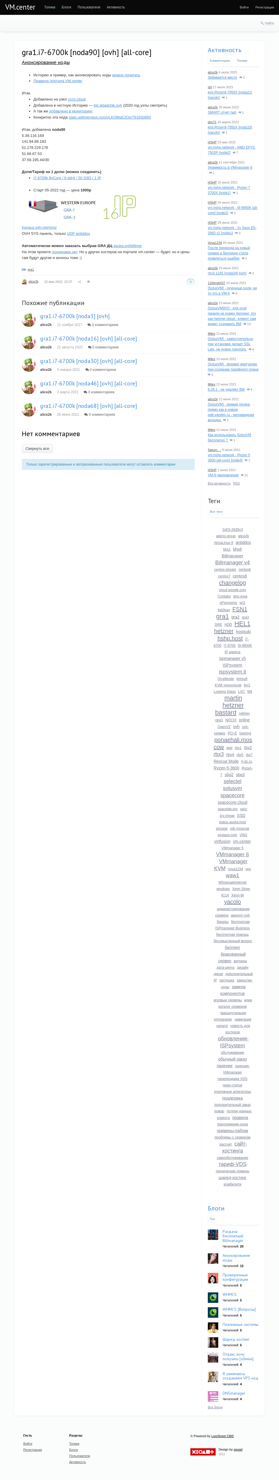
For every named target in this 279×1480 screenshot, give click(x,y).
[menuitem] (49, 7)
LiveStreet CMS (222, 1436)
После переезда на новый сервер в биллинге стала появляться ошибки (229, 253)
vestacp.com (227, 835)
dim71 (212, 122)
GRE (218, 625)
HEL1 (243, 623)
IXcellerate (226, 679)
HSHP (212, 142)
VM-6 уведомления (223, 475)
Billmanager (232, 556)
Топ (212, 1219)
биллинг (232, 947)
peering (245, 733)
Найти (269, 23)
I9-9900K (245, 646)
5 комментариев (103, 347)
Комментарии (220, 60)
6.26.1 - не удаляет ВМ (226, 389)
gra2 (235, 617)
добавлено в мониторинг (70, 111)
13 (247, 324)
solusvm (232, 788)
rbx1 (238, 748)
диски (218, 974)
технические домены (232, 1171)
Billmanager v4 (232, 562)
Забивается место (222, 77)
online (244, 720)
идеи (248, 1000)
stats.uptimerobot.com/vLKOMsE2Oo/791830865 (110, 117)
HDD (228, 625)
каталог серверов (232, 1007)
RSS (236, 483)
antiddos (243, 542)
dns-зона (240, 596)
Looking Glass (225, 692)
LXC (241, 692)
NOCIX (231, 720)
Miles (211, 333)
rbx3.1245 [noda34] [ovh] (227, 273)
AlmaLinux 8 (223, 543)
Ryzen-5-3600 (226, 768)
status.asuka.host (232, 822)
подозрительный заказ (232, 1105)
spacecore (232, 795)
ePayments (228, 603)
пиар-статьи (232, 1085)
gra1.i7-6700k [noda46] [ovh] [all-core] (88, 383)
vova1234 (235, 869)
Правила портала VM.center (57, 81)
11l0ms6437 (216, 283)
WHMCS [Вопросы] (239, 1309)
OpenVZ (224, 727)
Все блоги (215, 1407)
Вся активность (219, 483)
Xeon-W (237, 895)
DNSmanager (234, 1393)
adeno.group (225, 536)
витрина (240, 961)
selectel (232, 781)
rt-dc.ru (246, 762)
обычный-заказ (232, 1059)
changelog (232, 582)
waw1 (232, 875)
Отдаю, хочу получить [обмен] (238, 1356)
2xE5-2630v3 (232, 530)
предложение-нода (232, 1124)
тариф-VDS (232, 1164)
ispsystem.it (232, 672)
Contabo (224, 596)
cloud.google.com (232, 590)
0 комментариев (102, 325)
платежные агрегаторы (232, 1092)
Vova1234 (215, 242)
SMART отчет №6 (222, 112)
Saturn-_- (214, 450)
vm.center (242, 841)
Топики (242, 60)
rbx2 (248, 747)
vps (248, 869)
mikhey (244, 713)
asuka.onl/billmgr (127, 246)
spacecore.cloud (232, 802)
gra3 (245, 617)
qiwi (229, 748)
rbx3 (219, 754)
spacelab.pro (228, 809)
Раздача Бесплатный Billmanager (233, 1236)
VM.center (20, 7)
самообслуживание (232, 1158)
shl (210, 87)
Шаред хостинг (236, 1339)
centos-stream (225, 570)
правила (240, 1117)
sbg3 (240, 774)
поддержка (232, 1098)
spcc (243, 809)
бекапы (223, 922)
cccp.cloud (76, 99)
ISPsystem (232, 665)
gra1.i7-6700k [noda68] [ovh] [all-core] (88, 406)
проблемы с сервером (232, 1137)
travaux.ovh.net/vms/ (39, 227)
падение (225, 1065)
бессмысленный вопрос (233, 941)
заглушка (226, 980)
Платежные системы (240, 1324)
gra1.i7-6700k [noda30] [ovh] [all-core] (88, 361)
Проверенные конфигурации (235, 1277)
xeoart (238, 1449)
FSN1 (240, 609)
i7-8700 (229, 646)
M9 (249, 692)
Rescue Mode (226, 761)
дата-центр (226, 967)
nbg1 (219, 720)
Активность (224, 50)
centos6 (245, 570)
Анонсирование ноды (46, 62)
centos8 (240, 576)
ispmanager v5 (232, 658)
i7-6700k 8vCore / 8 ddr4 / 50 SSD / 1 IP (67, 178)
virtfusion (222, 841)
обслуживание (232, 1053)
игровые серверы (228, 1000)
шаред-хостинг (232, 1177)
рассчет (225, 1144)
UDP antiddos (78, 233)
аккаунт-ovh (240, 915)
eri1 (242, 603)
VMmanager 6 (232, 854)
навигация (243, 1019)
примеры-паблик (232, 1130)
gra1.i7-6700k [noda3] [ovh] (75, 316)
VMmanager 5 (232, 848)
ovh (236, 726)
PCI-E (232, 733)
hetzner (224, 631)
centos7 (224, 576)
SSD (241, 815)
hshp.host (230, 638)
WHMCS (230, 1294)
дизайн (242, 967)
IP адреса (232, 652)
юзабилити (233, 1184)
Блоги (216, 1208)
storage (222, 829)
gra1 (31, 269)
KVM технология (228, 685)
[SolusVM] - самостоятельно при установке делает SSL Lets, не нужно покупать (230, 344)
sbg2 (229, 774)
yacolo (232, 901)
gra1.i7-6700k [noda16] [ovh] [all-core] (88, 338)
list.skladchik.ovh (108, 105)
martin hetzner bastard (229, 705)
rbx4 (230, 754)
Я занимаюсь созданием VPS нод (240, 1376)
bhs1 (227, 549)
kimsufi (242, 679)
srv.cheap (227, 816)
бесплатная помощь (232, 935)
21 (244, 475)
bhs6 (237, 549)
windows (223, 889)
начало (222, 1026)
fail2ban (224, 610)
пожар (219, 1111)
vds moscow (239, 829)
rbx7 (249, 755)
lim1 (247, 685)
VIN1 (244, 835)
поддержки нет (64, 252)
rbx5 (240, 755)
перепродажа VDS (233, 1079)
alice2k (33, 281)
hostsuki (243, 631)
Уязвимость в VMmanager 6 (230, 167)
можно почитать (126, 75)
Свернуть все (37, 448)
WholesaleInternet (233, 882)
